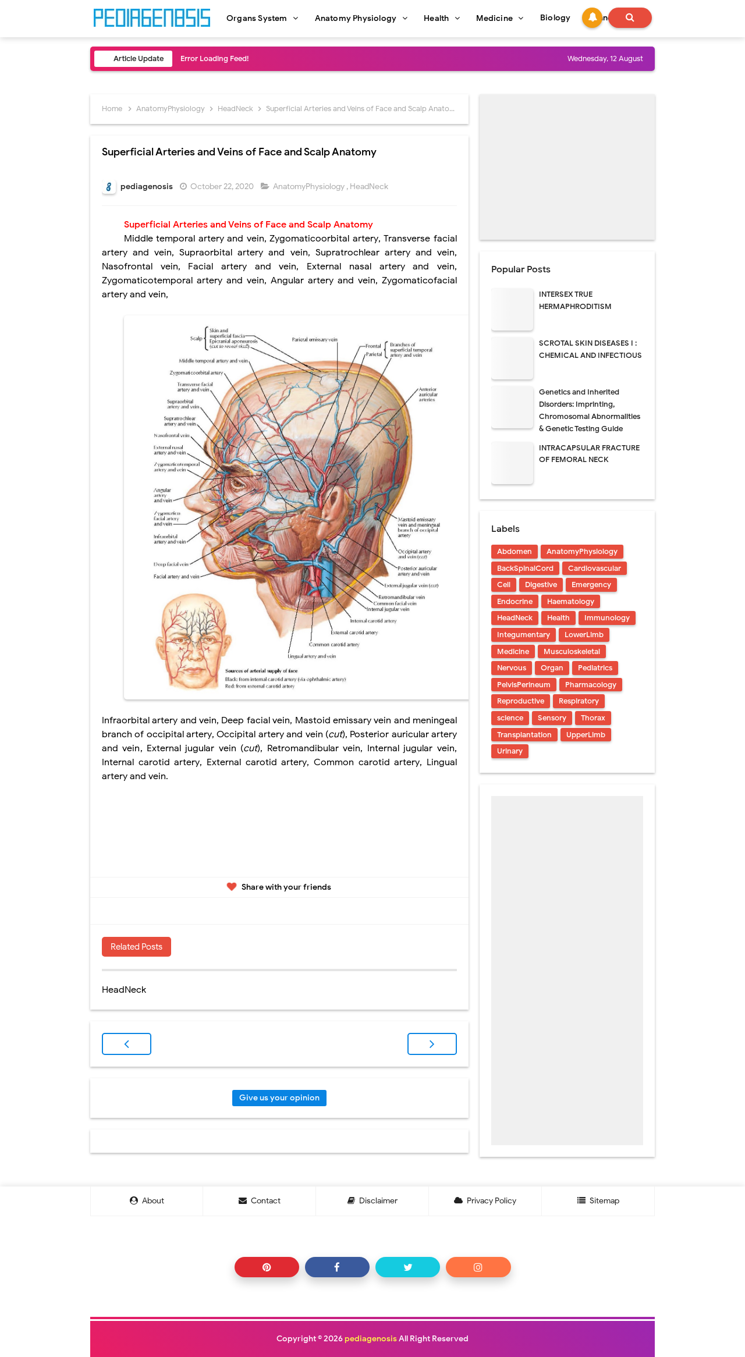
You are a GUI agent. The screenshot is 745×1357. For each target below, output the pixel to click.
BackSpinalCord (525, 568)
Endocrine (515, 601)
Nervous (511, 668)
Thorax (593, 718)
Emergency (591, 584)
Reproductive (520, 701)
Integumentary (523, 635)
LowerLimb (584, 635)
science (510, 718)
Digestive (541, 584)
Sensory (552, 718)
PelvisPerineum (524, 685)
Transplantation (524, 735)
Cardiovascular (594, 568)
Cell (503, 584)
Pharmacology (590, 685)
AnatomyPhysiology (309, 186)
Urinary (510, 751)
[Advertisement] (567, 167)
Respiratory (579, 701)
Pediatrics (595, 668)
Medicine (513, 651)
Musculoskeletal (572, 651)
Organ (552, 668)
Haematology (570, 601)
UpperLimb (585, 735)
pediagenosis (371, 1339)
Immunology (607, 618)
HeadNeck (370, 186)
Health (558, 618)
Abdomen (514, 551)
